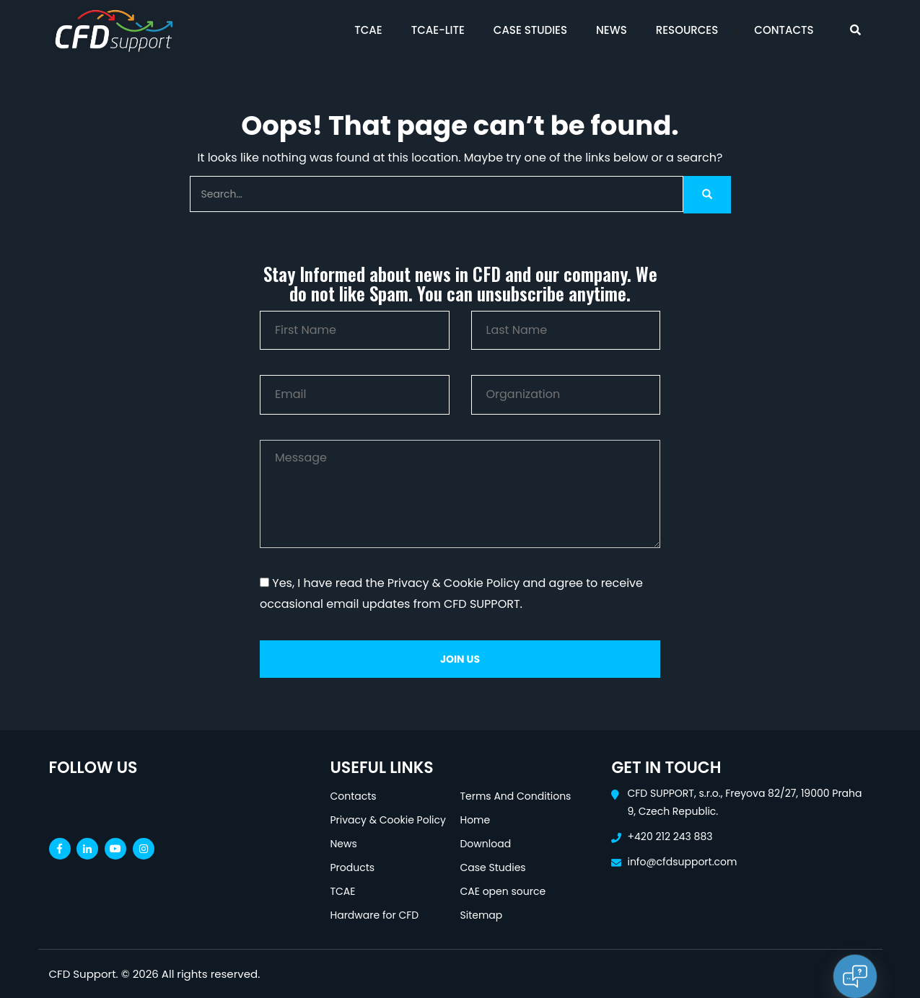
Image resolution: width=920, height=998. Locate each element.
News (611, 29)
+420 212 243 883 (669, 836)
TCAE (368, 29)
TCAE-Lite (438, 29)
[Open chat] (855, 976)
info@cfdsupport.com (682, 862)
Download (485, 843)
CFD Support (82, 973)
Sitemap (481, 915)
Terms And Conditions (515, 796)
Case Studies (530, 29)
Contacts (783, 29)
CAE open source (503, 891)
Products (352, 867)
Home (475, 820)
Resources (687, 29)
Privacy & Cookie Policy (387, 820)
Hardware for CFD (374, 915)
